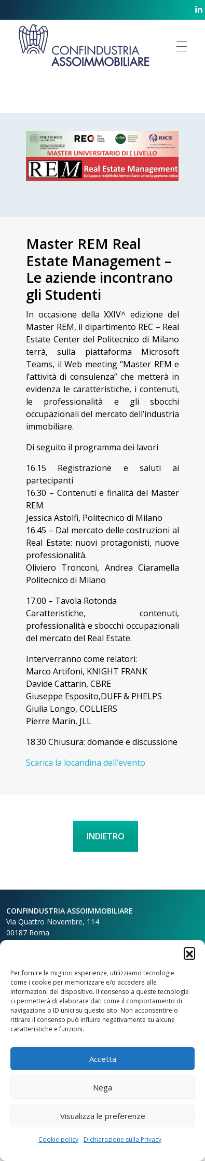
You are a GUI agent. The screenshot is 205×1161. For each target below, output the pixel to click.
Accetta (102, 1059)
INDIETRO (106, 836)
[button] (189, 953)
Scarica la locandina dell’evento (85, 762)
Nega (102, 1087)
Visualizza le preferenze (102, 1116)
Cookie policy (58, 1139)
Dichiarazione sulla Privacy (122, 1139)
